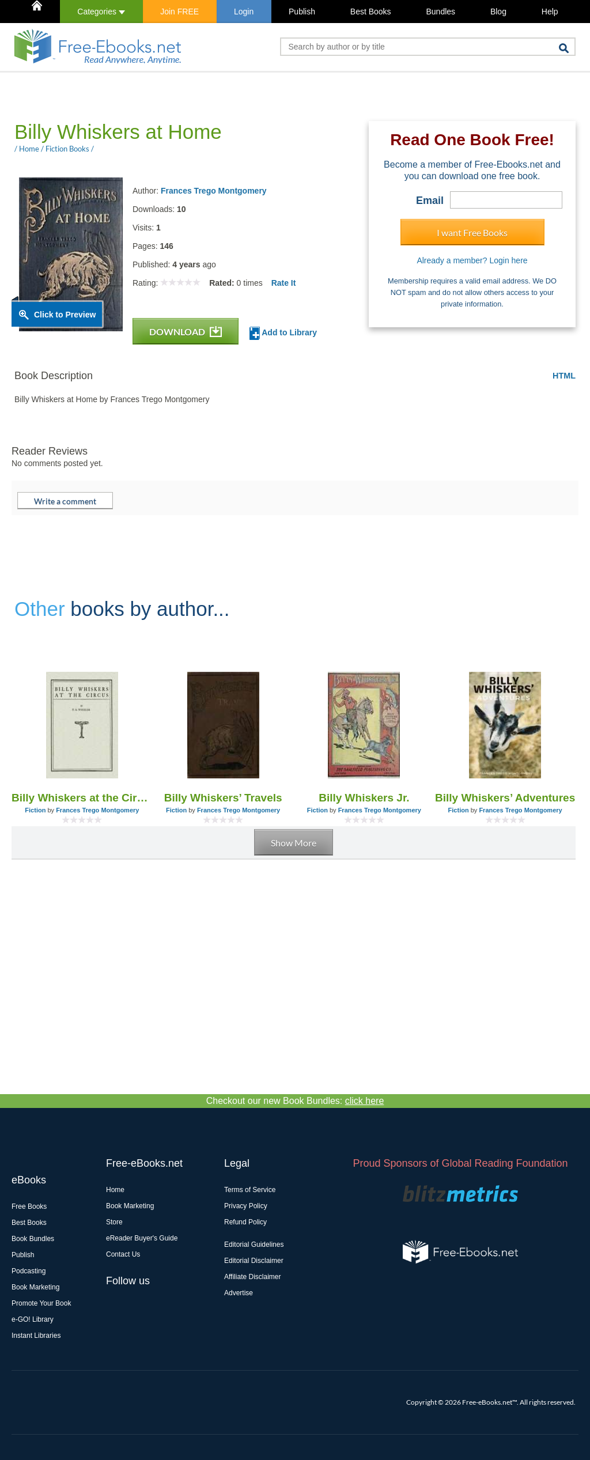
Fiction (35, 810)
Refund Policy (245, 1222)
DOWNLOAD (185, 331)
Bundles (440, 11)
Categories (101, 11)
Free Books (29, 1206)
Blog (498, 11)
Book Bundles (33, 1239)
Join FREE (179, 11)
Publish (302, 11)
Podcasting (29, 1271)
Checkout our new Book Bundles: (295, 1101)
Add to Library (283, 333)
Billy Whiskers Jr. (364, 798)
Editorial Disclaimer (253, 1261)
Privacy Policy (245, 1206)
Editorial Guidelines (253, 1244)
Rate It (283, 283)
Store (114, 1222)
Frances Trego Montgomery (214, 190)
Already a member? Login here (472, 260)
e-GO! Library (33, 1319)
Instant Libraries (36, 1336)
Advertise (238, 1293)
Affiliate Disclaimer (252, 1277)
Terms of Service (249, 1190)
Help (550, 11)
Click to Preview (65, 314)
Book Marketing (35, 1287)
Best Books (370, 11)
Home (115, 1190)
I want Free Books (472, 232)
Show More (293, 842)
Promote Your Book (41, 1303)
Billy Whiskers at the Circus (82, 798)
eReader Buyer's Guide (141, 1238)
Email (430, 200)
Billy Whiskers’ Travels (223, 798)
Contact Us (123, 1254)
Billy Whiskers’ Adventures (505, 798)
